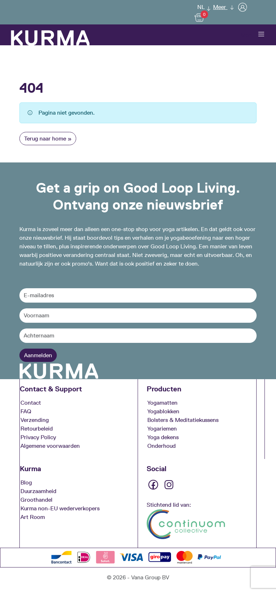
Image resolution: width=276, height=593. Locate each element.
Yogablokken (163, 411)
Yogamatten (162, 402)
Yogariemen (162, 428)
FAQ (25, 411)
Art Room (32, 516)
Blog (26, 482)
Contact (30, 402)
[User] (243, 7)
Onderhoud (161, 445)
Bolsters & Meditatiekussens (182, 419)
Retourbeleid (36, 428)
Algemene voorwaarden (50, 445)
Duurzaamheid (38, 490)
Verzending (34, 419)
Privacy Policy (38, 436)
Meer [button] (220, 7)
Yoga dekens (163, 436)
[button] (202, 7)
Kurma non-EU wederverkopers (60, 508)
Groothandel (36, 499)
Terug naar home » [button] (48, 138)
